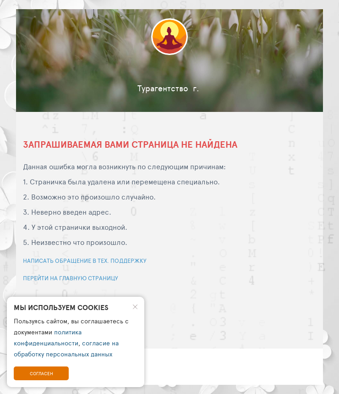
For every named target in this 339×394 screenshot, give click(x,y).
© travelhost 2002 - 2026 (64, 360)
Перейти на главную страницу (70, 278)
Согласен (41, 373)
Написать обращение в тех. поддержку (85, 260)
